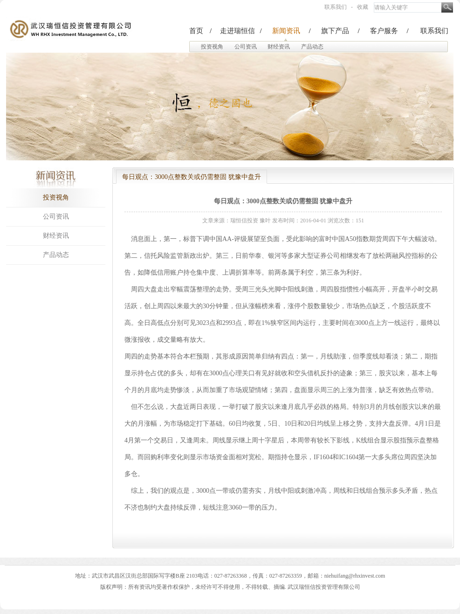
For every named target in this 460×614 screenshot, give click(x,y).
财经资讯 (279, 46)
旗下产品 (335, 30)
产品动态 (312, 46)
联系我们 (335, 7)
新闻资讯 (286, 30)
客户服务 (384, 30)
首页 (196, 30)
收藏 (362, 7)
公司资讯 (245, 46)
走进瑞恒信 (237, 30)
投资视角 (212, 46)
